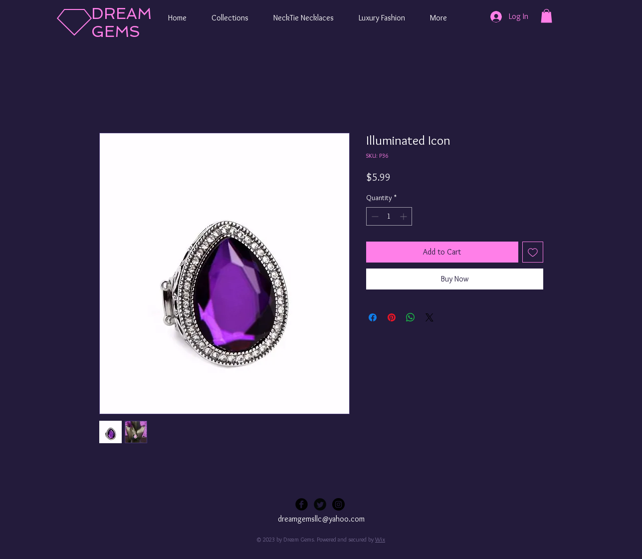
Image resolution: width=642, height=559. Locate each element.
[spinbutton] (389, 216)
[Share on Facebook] (373, 317)
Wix (380, 539)
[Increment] (404, 216)
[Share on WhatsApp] (411, 317)
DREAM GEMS (121, 22)
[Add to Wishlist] (532, 252)
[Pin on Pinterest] (392, 317)
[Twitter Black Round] (320, 504)
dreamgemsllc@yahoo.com (321, 519)
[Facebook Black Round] (301, 504)
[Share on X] (429, 317)
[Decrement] (374, 216)
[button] (230, 18)
